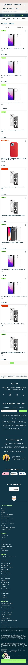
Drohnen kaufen (5, 584)
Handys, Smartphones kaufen (8, 556)
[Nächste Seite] (20, 363)
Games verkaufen (5, 622)
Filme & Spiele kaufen (6, 573)
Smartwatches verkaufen (7, 607)
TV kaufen (3, 595)
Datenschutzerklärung (5, 651)
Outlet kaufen (4, 597)
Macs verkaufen (5, 610)
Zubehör (24, 18)
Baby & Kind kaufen (5, 578)
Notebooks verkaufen (6, 612)
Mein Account (4, 535)
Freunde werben (5, 550)
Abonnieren (23, 411)
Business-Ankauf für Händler (8, 527)
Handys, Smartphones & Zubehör (13, 18)
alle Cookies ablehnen (11, 647)
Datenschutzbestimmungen (14, 415)
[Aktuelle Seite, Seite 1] (12, 363)
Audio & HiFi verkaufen (6, 614)
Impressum (15, 651)
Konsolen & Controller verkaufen (9, 620)
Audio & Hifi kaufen (5, 565)
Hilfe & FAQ (3, 537)
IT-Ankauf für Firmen (6, 529)
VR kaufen (3, 586)
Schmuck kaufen (5, 582)
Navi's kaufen (4, 576)
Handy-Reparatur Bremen (7, 523)
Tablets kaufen (4, 559)
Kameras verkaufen (5, 618)
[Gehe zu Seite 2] (16, 363)
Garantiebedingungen (6, 546)
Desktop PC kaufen (5, 588)
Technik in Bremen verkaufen (8, 521)
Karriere (3, 512)
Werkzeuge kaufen (5, 571)
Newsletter (4, 542)
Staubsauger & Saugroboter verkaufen (10, 627)
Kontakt (3, 540)
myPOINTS (3, 548)
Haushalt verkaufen (5, 624)
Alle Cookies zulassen (14, 661)
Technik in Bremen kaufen (7, 518)
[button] (26, 12)
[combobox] (15, 11)
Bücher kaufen (4, 569)
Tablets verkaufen (5, 605)
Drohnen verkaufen (5, 616)
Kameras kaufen (5, 593)
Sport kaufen (4, 580)
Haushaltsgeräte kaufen (7, 567)
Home (2, 18)
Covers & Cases (6, 19)
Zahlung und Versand (6, 544)
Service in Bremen (5, 516)
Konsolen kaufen (5, 591)
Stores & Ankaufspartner (7, 514)
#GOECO (3, 525)
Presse (3, 510)
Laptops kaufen (5, 561)
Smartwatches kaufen (6, 563)
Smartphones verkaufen (7, 603)
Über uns (3, 508)
